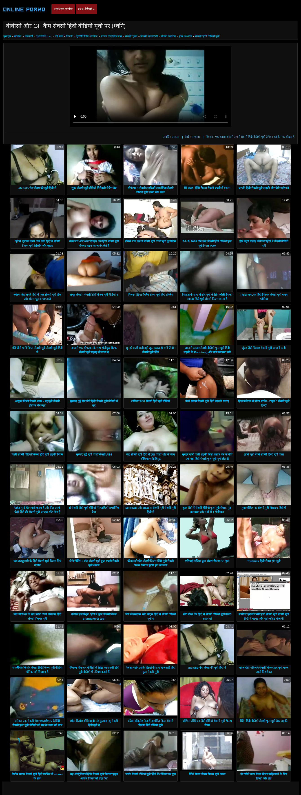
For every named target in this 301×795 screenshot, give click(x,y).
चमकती (29, 36)
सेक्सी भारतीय (168, 36)
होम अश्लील (185, 36)
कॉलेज (17, 36)
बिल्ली (69, 36)
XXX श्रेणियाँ (86, 9)
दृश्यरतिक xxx (43, 36)
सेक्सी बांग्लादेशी (149, 36)
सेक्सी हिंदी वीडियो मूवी (207, 36)
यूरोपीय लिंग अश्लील (86, 36)
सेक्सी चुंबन (131, 36)
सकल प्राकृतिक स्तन (111, 36)
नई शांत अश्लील (63, 9)
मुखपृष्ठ (7, 36)
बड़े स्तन (59, 36)
